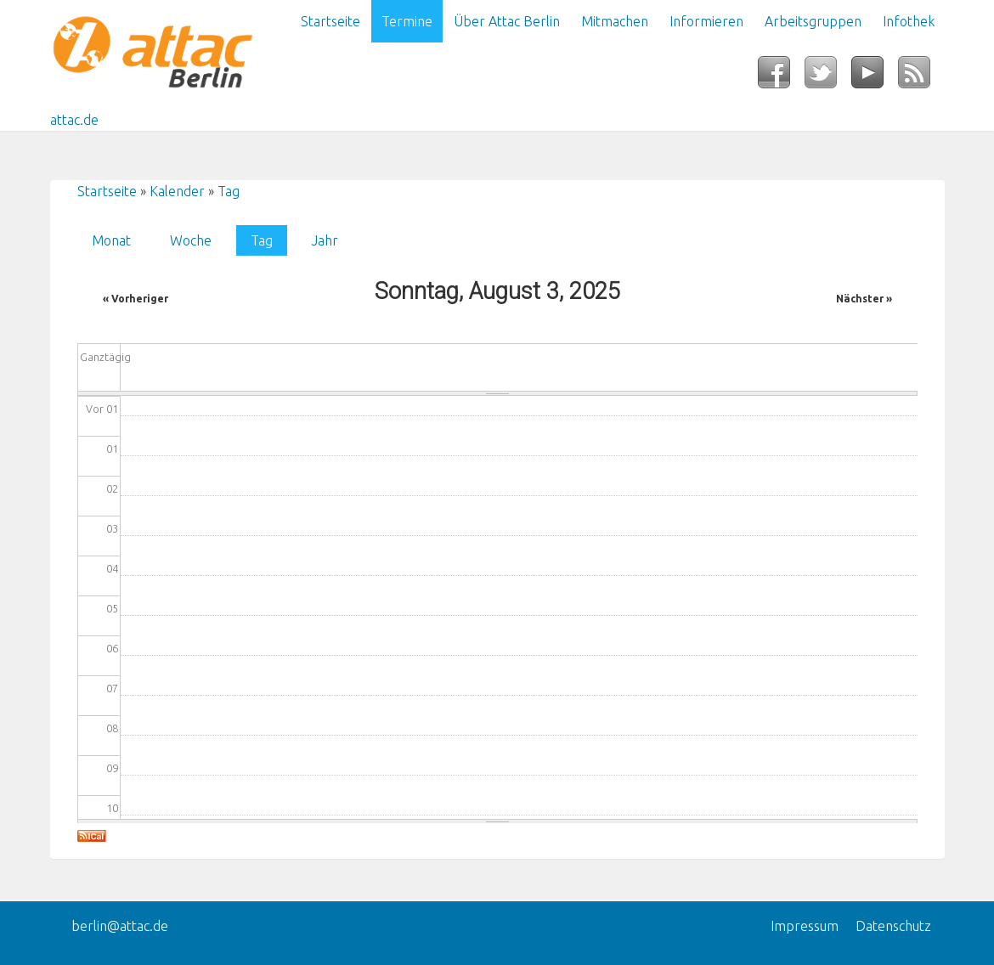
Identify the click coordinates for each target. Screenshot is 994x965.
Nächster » (864, 298)
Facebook (781, 77)
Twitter (828, 77)
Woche (191, 240)
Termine (406, 21)
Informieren (706, 21)
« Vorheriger (135, 298)
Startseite (330, 21)
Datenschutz (893, 926)
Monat (111, 240)
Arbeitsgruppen (813, 21)
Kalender (177, 191)
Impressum (805, 926)
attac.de (74, 119)
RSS (921, 77)
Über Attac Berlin (507, 21)
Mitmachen (614, 21)
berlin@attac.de (119, 926)
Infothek (909, 21)
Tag (228, 191)
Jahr (325, 240)
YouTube (874, 77)
